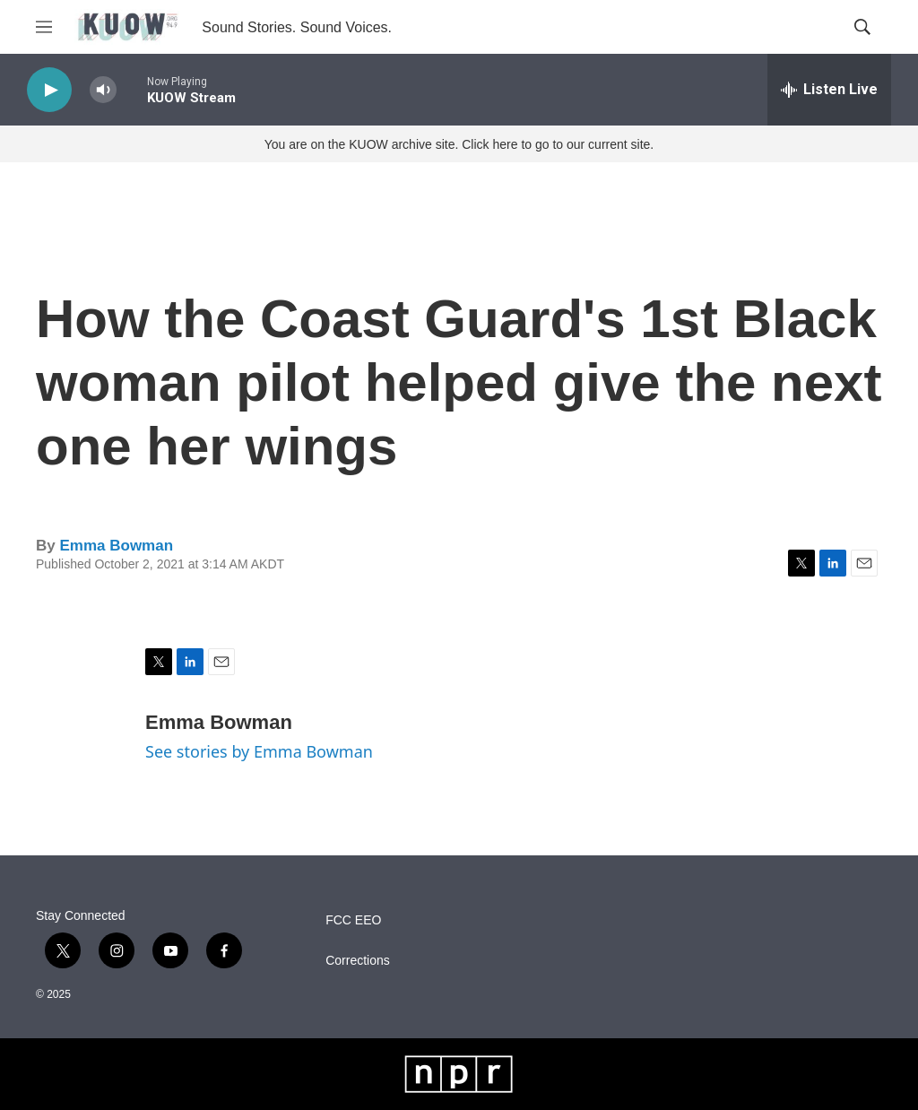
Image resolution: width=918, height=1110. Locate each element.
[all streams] (829, 90)
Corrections (357, 960)
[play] (49, 90)
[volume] (103, 90)
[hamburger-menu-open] (44, 27)
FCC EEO (353, 920)
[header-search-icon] (862, 27)
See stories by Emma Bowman (259, 751)
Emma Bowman (116, 545)
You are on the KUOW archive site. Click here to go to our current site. (459, 144)
